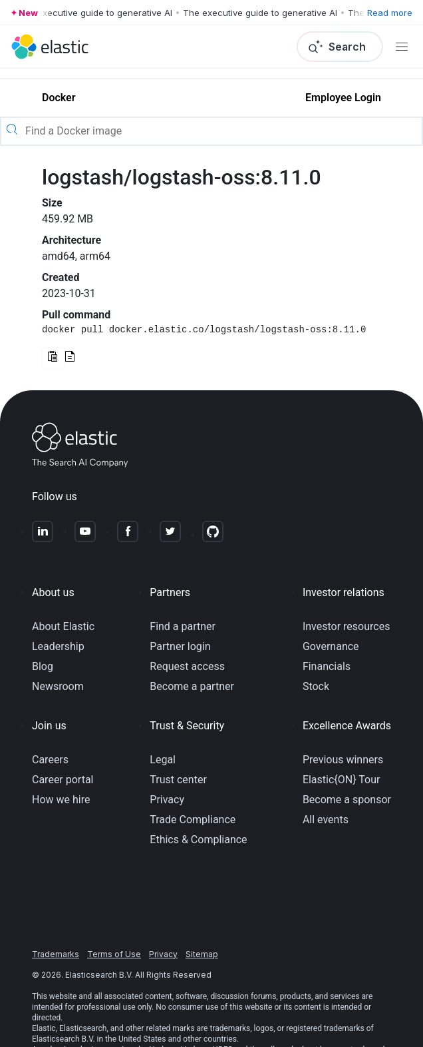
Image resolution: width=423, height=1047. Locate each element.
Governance (331, 646)
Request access (187, 666)
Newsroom (58, 686)
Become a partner (192, 686)
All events (326, 819)
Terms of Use (114, 954)
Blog (42, 666)
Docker (58, 97)
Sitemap (202, 954)
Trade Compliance (192, 819)
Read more (389, 12)
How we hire (61, 799)
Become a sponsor (347, 799)
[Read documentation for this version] (70, 358)
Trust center (178, 779)
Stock (316, 686)
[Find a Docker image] (222, 131)
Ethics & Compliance (198, 839)
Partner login (180, 646)
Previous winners (343, 759)
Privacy (167, 799)
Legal (163, 759)
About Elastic (63, 626)
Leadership (58, 646)
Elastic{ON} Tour (341, 779)
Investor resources (346, 626)
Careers (50, 759)
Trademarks (55, 954)
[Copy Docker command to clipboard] (53, 358)
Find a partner (182, 626)
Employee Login (343, 97)
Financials (327, 666)
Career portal (63, 779)
